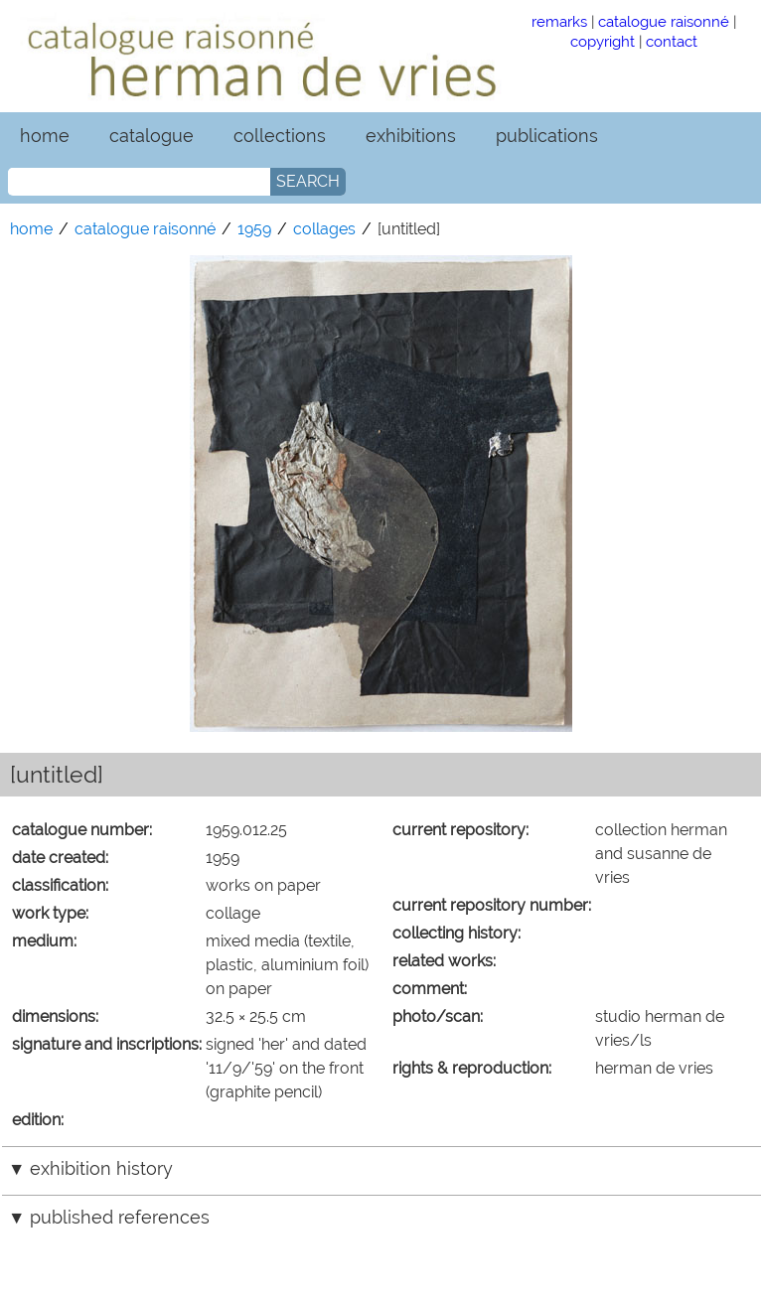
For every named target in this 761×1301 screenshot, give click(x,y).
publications (547, 135)
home (45, 135)
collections (279, 135)
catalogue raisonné (663, 21)
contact (671, 41)
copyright (602, 41)
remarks (559, 21)
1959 (254, 228)
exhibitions (411, 135)
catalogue (151, 135)
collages (324, 228)
